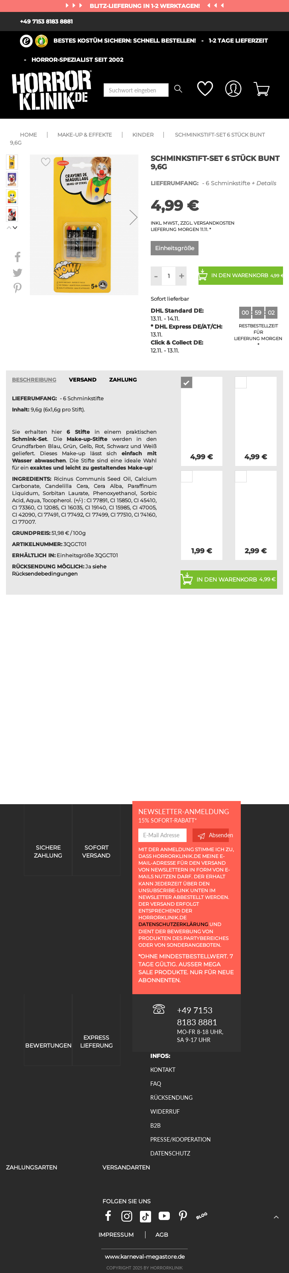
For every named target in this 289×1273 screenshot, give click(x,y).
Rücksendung (171, 1097)
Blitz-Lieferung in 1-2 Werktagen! (145, 6)
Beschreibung (34, 380)
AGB (161, 1234)
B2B (155, 1125)
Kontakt (162, 1069)
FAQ (155, 1083)
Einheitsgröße (174, 248)
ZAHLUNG (123, 380)
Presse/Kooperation (180, 1139)
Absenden (213, 835)
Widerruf (165, 1111)
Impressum (116, 1234)
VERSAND (82, 380)
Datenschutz (170, 1153)
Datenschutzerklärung (173, 924)
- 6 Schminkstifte (213, 183)
